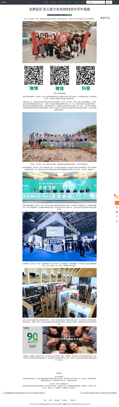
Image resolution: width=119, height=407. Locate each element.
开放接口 (83, 2)
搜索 (115, 2)
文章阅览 (53, 2)
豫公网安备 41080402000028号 (72, 404)
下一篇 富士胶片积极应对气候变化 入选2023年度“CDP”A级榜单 (98, 393)
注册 (45, 400)
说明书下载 (61, 2)
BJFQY (3, 2)
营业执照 (72, 400)
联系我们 (64, 400)
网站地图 (57, 400)
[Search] (95, 2)
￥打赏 (69, 15)
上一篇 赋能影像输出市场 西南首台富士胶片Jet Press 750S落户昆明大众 (23, 393)
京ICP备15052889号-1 (57, 404)
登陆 (50, 400)
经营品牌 (45, 2)
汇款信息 (76, 2)
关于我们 (69, 2)
